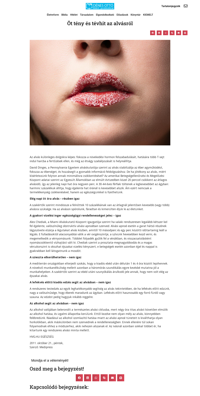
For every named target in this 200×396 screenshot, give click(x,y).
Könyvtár (136, 14)
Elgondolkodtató (105, 14)
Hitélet (74, 14)
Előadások (122, 14)
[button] (152, 32)
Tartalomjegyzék (170, 6)
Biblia (64, 14)
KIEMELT (148, 14)
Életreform (53, 14)
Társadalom (86, 14)
